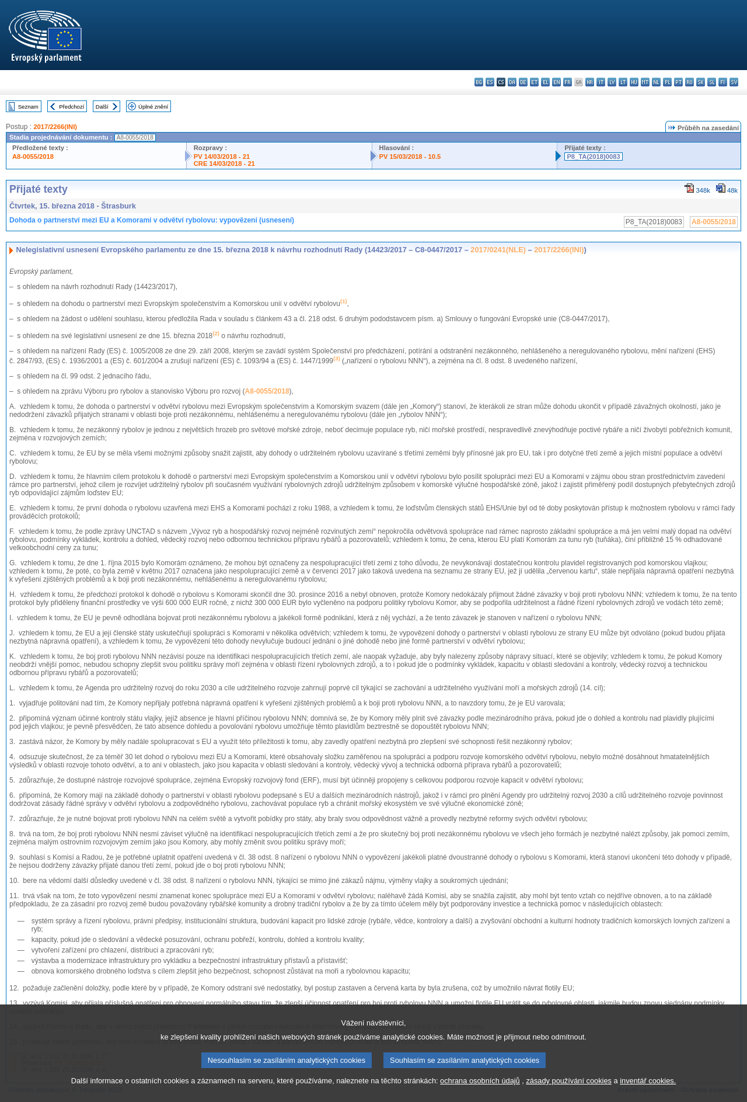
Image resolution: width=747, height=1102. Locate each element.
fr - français (567, 82)
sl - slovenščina (711, 82)
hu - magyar (634, 82)
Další (102, 106)
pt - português (678, 82)
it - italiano (600, 82)
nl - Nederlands (656, 82)
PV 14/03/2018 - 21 (222, 156)
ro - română (689, 82)
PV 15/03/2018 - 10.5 (410, 156)
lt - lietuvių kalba (623, 82)
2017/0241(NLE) (498, 249)
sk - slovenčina (700, 82)
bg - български (478, 82)
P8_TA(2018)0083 (593, 156)
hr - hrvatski (589, 82)
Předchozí (71, 106)
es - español (490, 82)
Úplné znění (153, 106)
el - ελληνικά (545, 82)
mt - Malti (645, 82)
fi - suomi (722, 82)
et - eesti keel (534, 82)
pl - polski (667, 82)
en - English (556, 82)
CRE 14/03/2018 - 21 (224, 163)
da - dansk (512, 82)
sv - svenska (733, 82)
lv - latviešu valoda (612, 82)
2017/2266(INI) (55, 126)
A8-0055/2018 (33, 156)
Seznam (28, 106)
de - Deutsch (523, 82)
